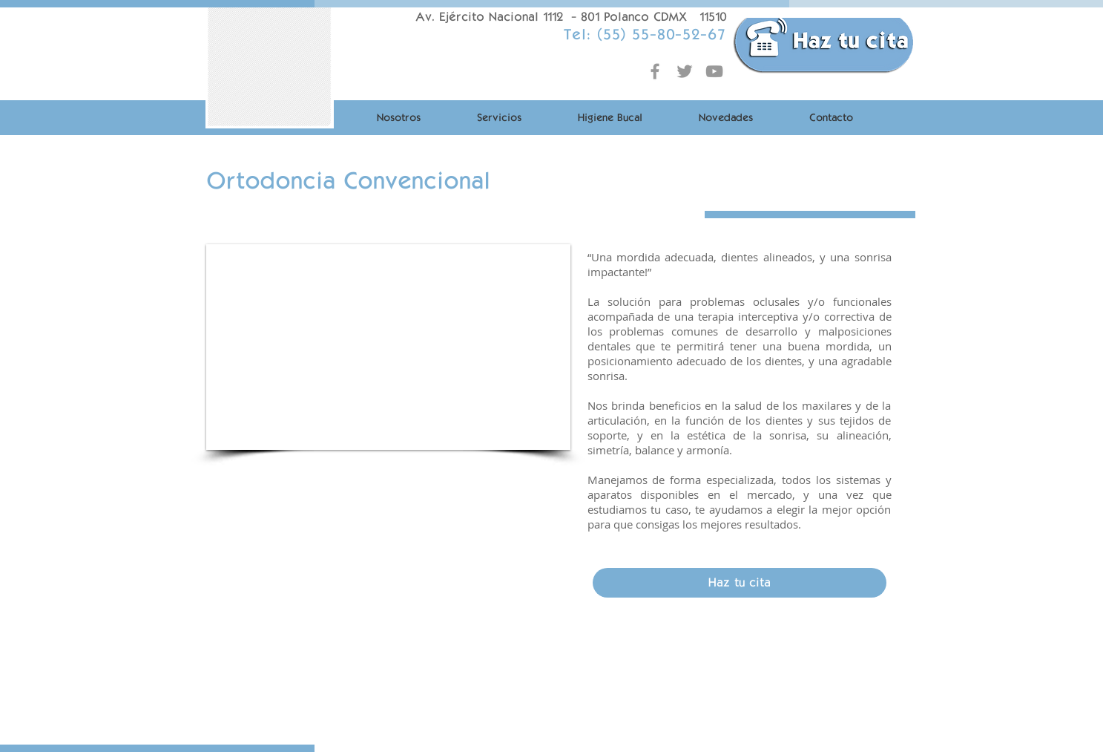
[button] (388, 347)
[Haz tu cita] (739, 583)
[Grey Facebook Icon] (655, 71)
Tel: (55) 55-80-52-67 (644, 34)
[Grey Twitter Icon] (684, 71)
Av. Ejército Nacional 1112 (489, 17)
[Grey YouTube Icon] (714, 71)
